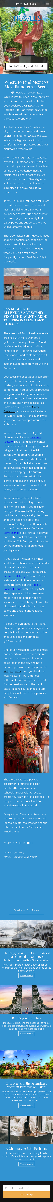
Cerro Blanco (12, 532)
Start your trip (26, 1195)
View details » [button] (26, 975)
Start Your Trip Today (26, 910)
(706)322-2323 (26, 3)
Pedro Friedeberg (14, 576)
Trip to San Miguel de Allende (26, 66)
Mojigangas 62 (12, 671)
